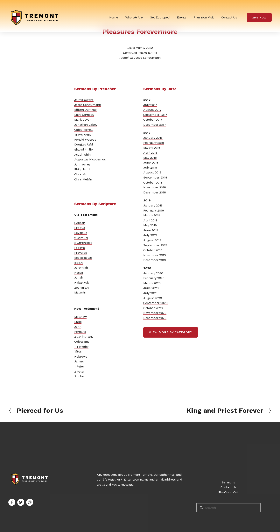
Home (113, 17)
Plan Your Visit (203, 17)
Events (181, 17)
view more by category (170, 332)
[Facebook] (11, 502)
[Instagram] (29, 502)
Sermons (228, 482)
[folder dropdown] (134, 17)
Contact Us (229, 17)
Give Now (259, 17)
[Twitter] (20, 502)
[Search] (228, 507)
